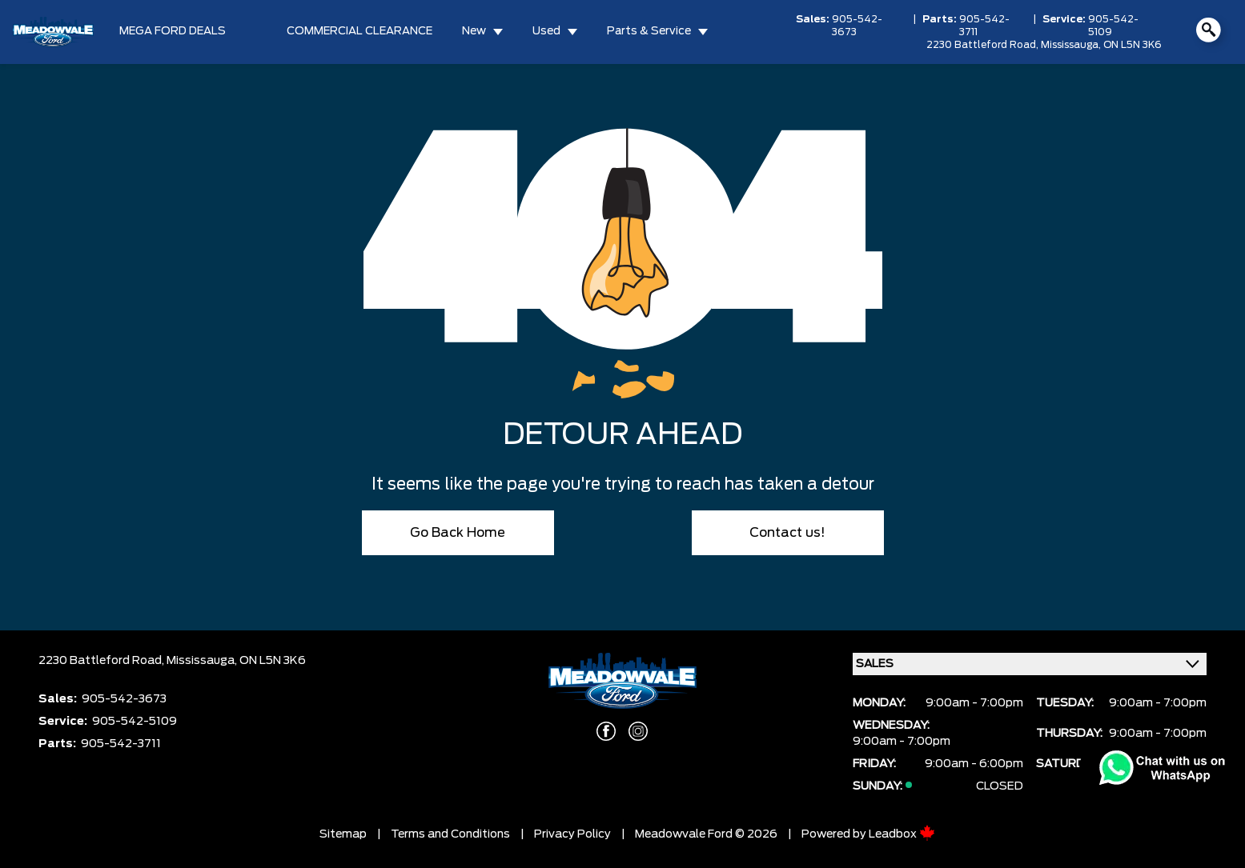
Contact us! (787, 532)
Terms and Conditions (450, 834)
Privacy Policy (572, 834)
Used (546, 31)
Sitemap (343, 834)
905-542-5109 (1113, 25)
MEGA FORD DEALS (172, 31)
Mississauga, (1072, 45)
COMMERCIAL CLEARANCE (359, 31)
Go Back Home (457, 532)
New (474, 31)
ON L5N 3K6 (1132, 45)
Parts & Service (649, 31)
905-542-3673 (857, 25)
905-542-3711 (984, 25)
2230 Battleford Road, (983, 45)
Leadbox (902, 834)
